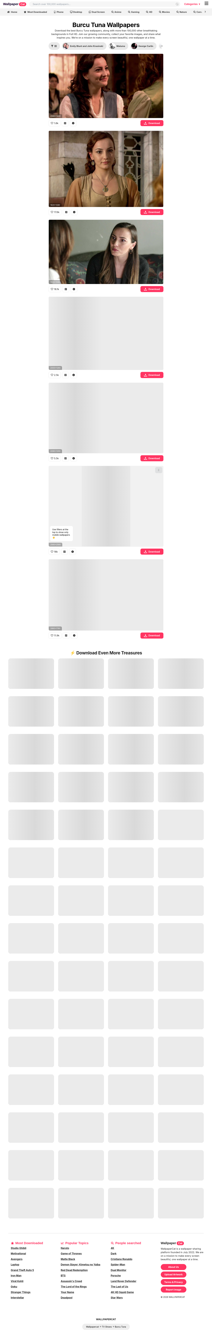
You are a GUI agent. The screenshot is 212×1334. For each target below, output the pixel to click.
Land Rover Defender (123, 1281)
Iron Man (16, 1275)
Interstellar (17, 1297)
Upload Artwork (173, 1274)
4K (112, 1248)
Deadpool (66, 1297)
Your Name (67, 1292)
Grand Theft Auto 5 (22, 1270)
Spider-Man (118, 1264)
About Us (173, 1266)
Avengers (16, 1259)
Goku (14, 1286)
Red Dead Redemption (74, 1270)
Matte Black (68, 1259)
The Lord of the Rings (74, 1286)
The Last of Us (119, 1286)
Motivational (18, 1253)
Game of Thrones (71, 1253)
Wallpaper (14, 4)
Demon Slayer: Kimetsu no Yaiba (80, 1264)
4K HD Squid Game (122, 1292)
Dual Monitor (118, 1270)
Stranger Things (20, 1292)
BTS (63, 1275)
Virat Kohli (17, 1281)
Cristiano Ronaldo (121, 1259)
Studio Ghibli (18, 1248)
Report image (173, 1289)
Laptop (15, 1264)
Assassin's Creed (71, 1281)
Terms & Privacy (173, 1282)
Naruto (65, 1248)
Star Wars (117, 1297)
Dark (113, 1253)
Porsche (116, 1275)
